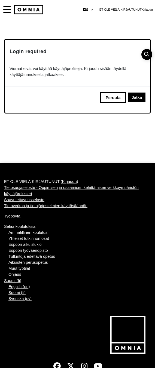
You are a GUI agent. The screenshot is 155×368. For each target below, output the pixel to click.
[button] (88, 9)
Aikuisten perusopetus (28, 262)
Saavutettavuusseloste (24, 200)
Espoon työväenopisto (28, 250)
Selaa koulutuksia (19, 226)
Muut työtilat (19, 268)
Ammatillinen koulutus (27, 232)
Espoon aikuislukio (25, 244)
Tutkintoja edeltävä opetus (31, 256)
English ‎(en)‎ (19, 286)
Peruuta (113, 98)
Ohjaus (14, 274)
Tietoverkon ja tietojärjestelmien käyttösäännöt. (45, 206)
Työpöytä (12, 216)
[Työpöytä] (28, 9)
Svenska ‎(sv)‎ (20, 298)
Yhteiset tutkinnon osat (28, 238)
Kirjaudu (147, 9)
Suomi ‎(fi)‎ (12, 280)
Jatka (137, 97)
